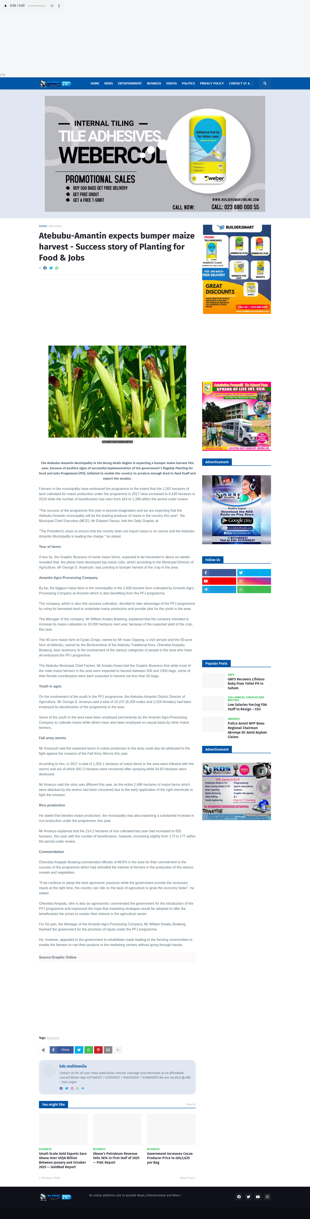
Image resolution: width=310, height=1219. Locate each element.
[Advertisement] (129, 43)
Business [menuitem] (154, 83)
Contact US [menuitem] (238, 83)
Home (43, 226)
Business (56, 226)
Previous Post (50, 1178)
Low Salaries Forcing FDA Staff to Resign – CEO (247, 707)
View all (191, 1104)
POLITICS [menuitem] (188, 83)
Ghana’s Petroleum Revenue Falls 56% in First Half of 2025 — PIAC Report (116, 1158)
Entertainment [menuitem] (130, 83)
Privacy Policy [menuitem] (212, 83)
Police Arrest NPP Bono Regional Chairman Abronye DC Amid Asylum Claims (247, 730)
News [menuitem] (108, 83)
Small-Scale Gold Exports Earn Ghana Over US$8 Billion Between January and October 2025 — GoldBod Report (63, 1160)
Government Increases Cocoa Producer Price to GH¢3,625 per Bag (170, 1158)
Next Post (187, 1178)
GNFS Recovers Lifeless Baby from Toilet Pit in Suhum (246, 683)
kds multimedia (73, 1066)
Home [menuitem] (95, 83)
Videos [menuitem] (171, 83)
